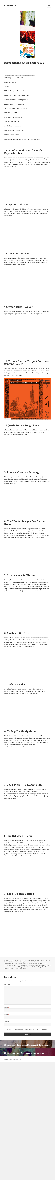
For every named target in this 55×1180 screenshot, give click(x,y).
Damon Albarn (8, 963)
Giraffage (29, 963)
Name (6, 1007)
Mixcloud (33, 75)
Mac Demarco (15, 965)
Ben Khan (26, 962)
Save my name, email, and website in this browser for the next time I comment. (27, 1029)
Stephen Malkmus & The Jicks (16, 967)
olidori (20, 960)
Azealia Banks (19, 962)
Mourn (28, 965)
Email (6, 1014)
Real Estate (42, 965)
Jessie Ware (35, 963)
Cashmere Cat (38, 962)
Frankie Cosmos (22, 963)
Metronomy (23, 965)
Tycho (17, 968)
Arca (44, 960)
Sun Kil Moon (27, 967)
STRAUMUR (10, 5)
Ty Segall (13, 968)
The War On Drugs (36, 967)
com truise (45, 962)
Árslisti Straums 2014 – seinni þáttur (14, 75)
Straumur (26, 75)
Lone (10, 965)
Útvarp (32, 960)
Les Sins (41, 963)
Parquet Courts (34, 965)
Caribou (31, 962)
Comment (7, 985)
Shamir (47, 965)
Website (7, 1022)
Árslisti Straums (11, 962)
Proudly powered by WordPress (12, 1059)
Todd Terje (45, 967)
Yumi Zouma (23, 968)
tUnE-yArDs (7, 968)
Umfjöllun (27, 960)
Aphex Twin (40, 960)
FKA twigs (14, 963)
